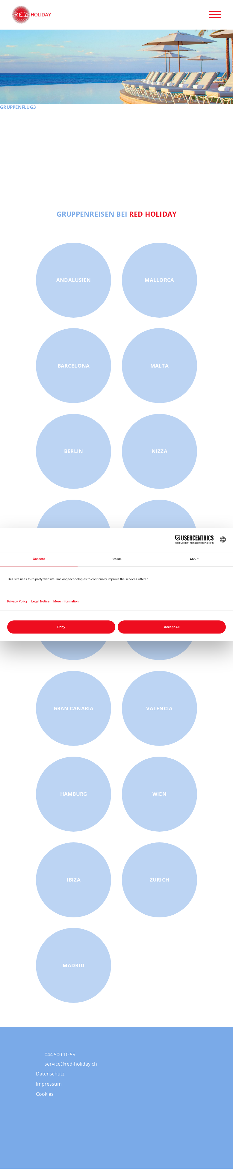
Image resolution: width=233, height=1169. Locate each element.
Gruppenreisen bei (117, 214)
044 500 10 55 (60, 1054)
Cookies (45, 1094)
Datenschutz (50, 1074)
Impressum (49, 1084)
